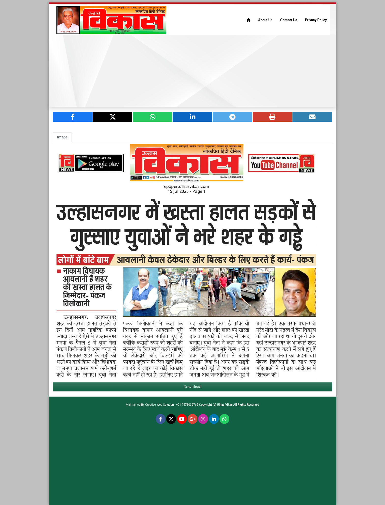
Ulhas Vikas (225, 404)
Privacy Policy (316, 20)
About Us (265, 20)
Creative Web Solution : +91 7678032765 (171, 404)
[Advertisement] (192, 71)
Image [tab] (62, 137)
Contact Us (288, 20)
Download (192, 386)
